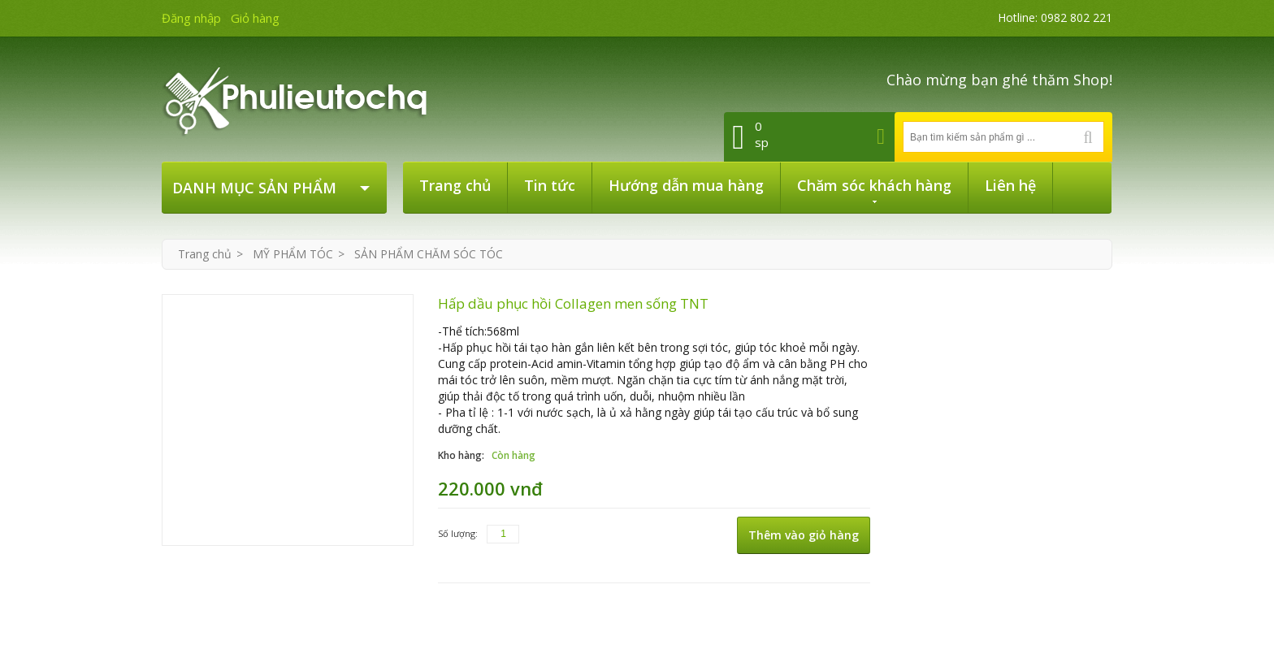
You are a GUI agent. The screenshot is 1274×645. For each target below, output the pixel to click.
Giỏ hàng (255, 18)
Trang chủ (205, 254)
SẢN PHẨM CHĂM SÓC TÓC (428, 254)
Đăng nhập (191, 18)
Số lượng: (458, 533)
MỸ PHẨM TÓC (293, 254)
